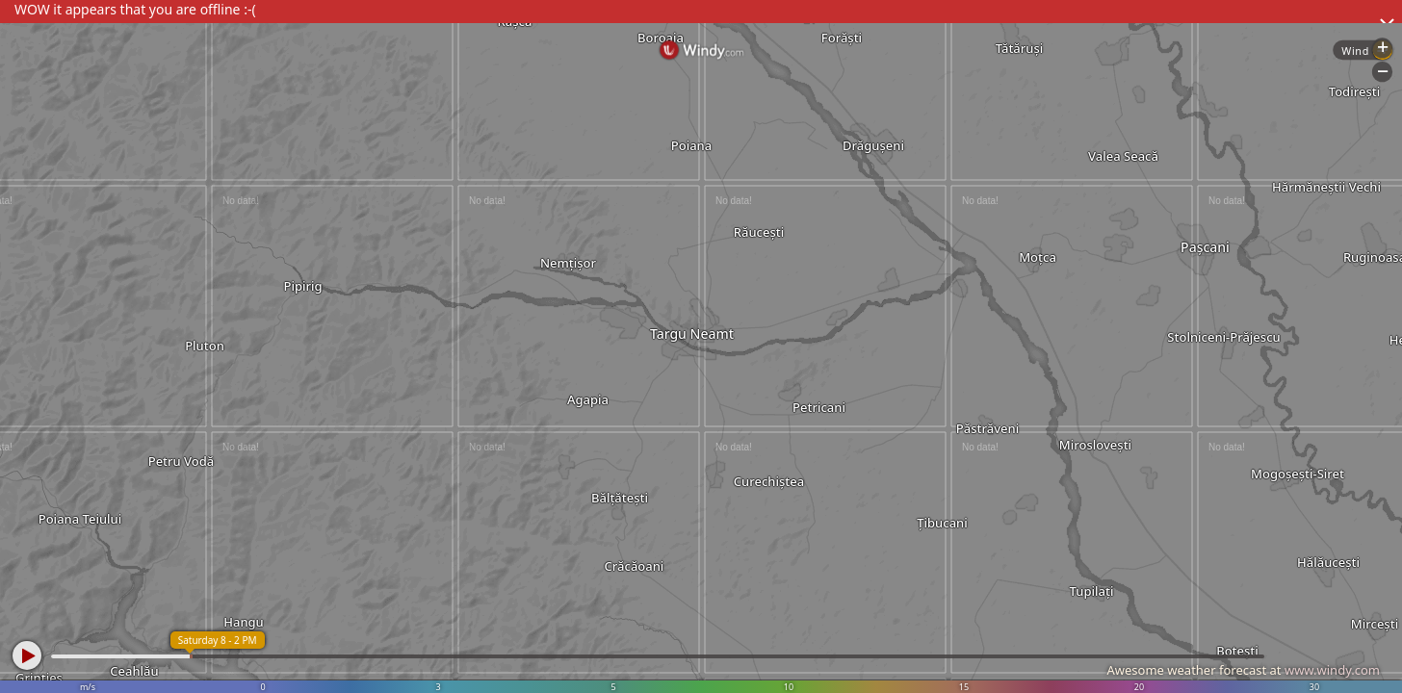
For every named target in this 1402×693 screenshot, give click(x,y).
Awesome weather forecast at (1243, 670)
